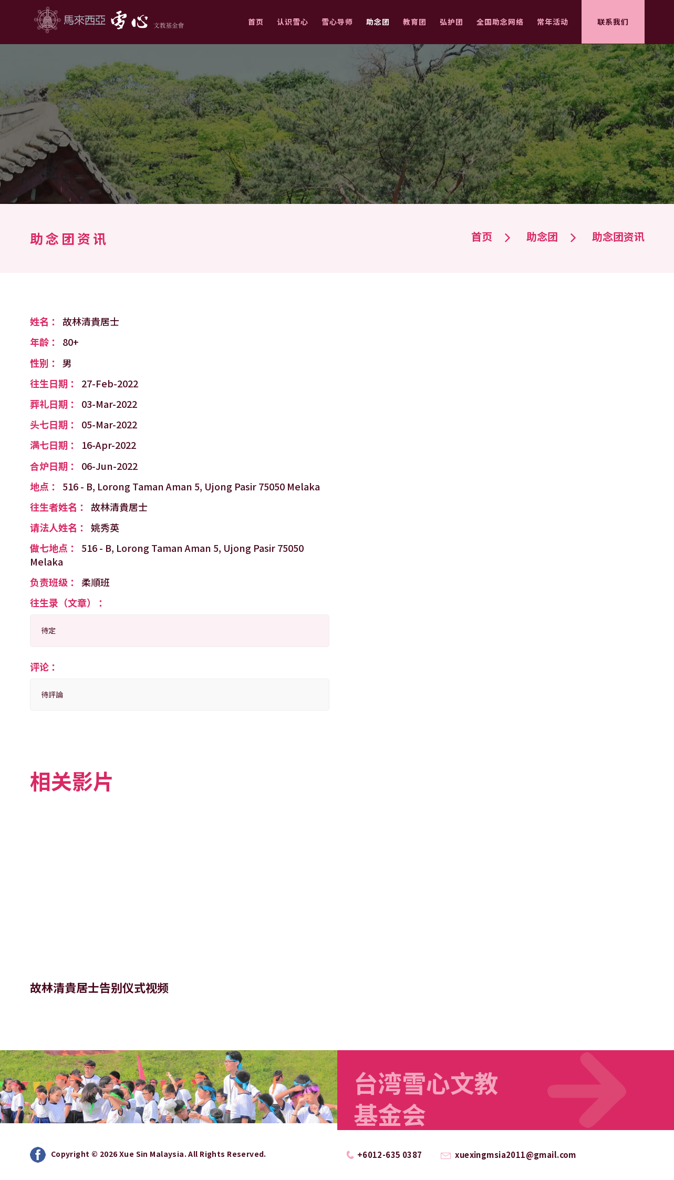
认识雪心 (292, 21)
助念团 (378, 21)
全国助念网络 (500, 21)
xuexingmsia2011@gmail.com (515, 1154)
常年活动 (552, 21)
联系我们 (613, 21)
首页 (256, 21)
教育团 (415, 21)
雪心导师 (337, 21)
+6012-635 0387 (389, 1154)
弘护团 (451, 21)
